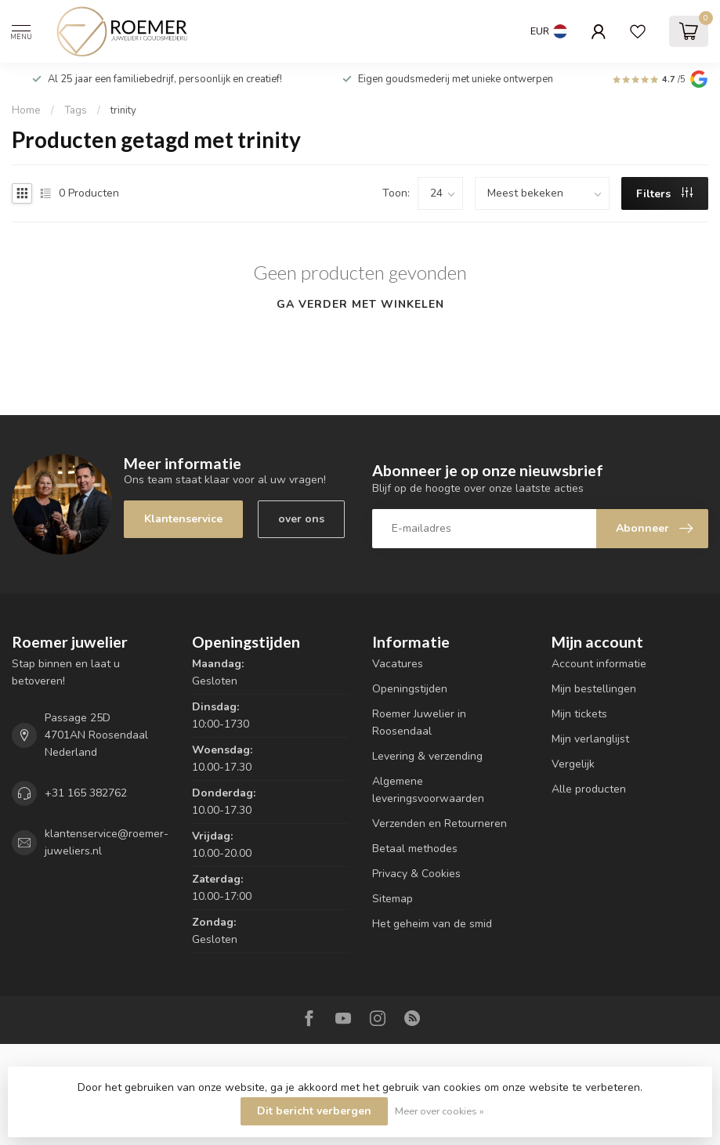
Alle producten (589, 789)
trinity (123, 110)
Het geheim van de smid (432, 923)
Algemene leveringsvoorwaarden (428, 790)
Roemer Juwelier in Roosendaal (419, 722)
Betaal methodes (415, 848)
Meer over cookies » (439, 1111)
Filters (664, 193)
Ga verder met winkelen (360, 304)
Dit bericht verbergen (314, 1110)
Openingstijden (409, 688)
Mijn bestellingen (594, 688)
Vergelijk (573, 764)
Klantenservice (183, 518)
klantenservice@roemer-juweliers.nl (106, 842)
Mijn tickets (579, 713)
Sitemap (392, 898)
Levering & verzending (427, 756)
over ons (301, 518)
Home (26, 110)
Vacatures (397, 663)
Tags (75, 110)
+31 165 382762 (86, 793)
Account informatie (599, 663)
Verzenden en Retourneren (439, 823)
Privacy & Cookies (416, 873)
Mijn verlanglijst (590, 738)
